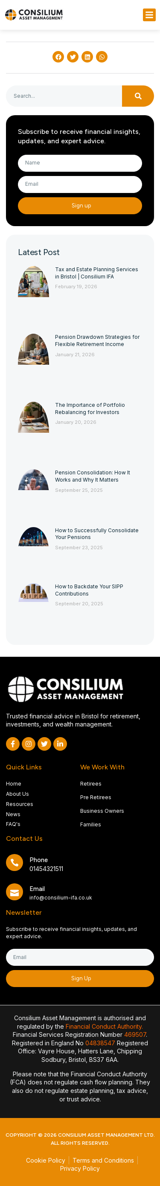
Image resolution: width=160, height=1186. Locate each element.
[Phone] (14, 862)
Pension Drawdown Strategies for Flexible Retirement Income (97, 340)
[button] (149, 15)
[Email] (14, 891)
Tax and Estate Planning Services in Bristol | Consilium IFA (96, 273)
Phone (38, 860)
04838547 (100, 1043)
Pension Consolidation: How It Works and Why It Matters (92, 476)
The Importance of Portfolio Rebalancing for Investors (90, 408)
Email (37, 889)
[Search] (138, 96)
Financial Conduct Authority (104, 1026)
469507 (135, 1034)
